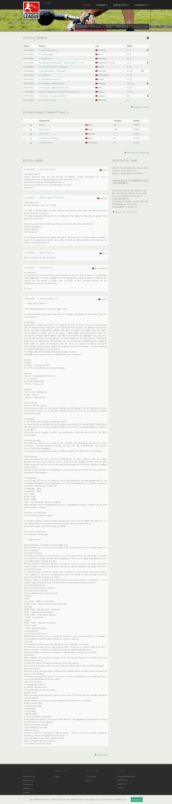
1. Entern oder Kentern (48, 169)
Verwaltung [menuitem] (121, 5)
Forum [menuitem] (89, 780)
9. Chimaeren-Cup (46, 267)
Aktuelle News (101, 755)
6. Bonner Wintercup (47, 253)
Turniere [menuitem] (102, 5)
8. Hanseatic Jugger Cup (48, 298)
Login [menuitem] (56, 776)
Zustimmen (136, 799)
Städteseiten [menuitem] (28, 780)
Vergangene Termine (139, 107)
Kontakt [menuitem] (121, 788)
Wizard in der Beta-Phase (124, 212)
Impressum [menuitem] (123, 784)
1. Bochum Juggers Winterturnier (52, 197)
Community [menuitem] (141, 5)
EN (49, 3)
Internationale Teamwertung (135, 152)
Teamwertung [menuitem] (29, 776)
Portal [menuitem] (86, 5)
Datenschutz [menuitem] (123, 780)
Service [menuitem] (122, 771)
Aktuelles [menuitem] (27, 788)
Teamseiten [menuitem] (28, 784)
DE (44, 3)
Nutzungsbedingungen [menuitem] (127, 776)
